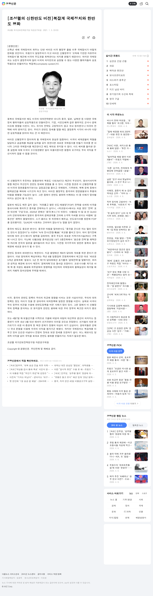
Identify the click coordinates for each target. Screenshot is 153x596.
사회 (141, 499)
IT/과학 (127, 511)
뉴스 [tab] (131, 493)
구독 (133, 3)
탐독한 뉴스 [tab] (138, 425)
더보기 (127, 403)
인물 (141, 511)
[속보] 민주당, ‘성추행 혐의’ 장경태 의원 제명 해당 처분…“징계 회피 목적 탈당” (74, 373)
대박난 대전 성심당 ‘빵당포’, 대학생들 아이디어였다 (74, 365)
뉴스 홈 (113, 499)
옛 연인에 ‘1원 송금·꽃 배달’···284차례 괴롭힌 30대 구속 (30, 381)
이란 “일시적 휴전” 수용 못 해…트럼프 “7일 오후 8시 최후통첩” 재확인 (74, 369)
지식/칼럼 (113, 517)
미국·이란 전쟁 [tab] (115, 351)
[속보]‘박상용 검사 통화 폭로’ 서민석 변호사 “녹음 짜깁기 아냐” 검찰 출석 (30, 369)
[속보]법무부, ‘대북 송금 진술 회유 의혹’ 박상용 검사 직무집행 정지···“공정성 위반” (30, 365)
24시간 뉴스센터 (28, 574)
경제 (114, 505)
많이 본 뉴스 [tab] (116, 425)
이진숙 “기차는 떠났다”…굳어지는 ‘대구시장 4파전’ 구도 (30, 377)
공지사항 (41, 574)
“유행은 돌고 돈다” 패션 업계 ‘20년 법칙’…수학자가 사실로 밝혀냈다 (74, 377)
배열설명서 (141, 517)
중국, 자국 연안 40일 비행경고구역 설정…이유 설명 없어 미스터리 (74, 381)
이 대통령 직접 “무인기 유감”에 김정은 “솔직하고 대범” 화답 (30, 373)
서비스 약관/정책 (54, 574)
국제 (141, 505)
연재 (127, 517)
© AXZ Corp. (7, 586)
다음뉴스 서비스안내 (10, 574)
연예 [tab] (137, 493)
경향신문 (11, 3)
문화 (114, 511)
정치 (127, 505)
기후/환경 (127, 499)
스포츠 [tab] (144, 493)
